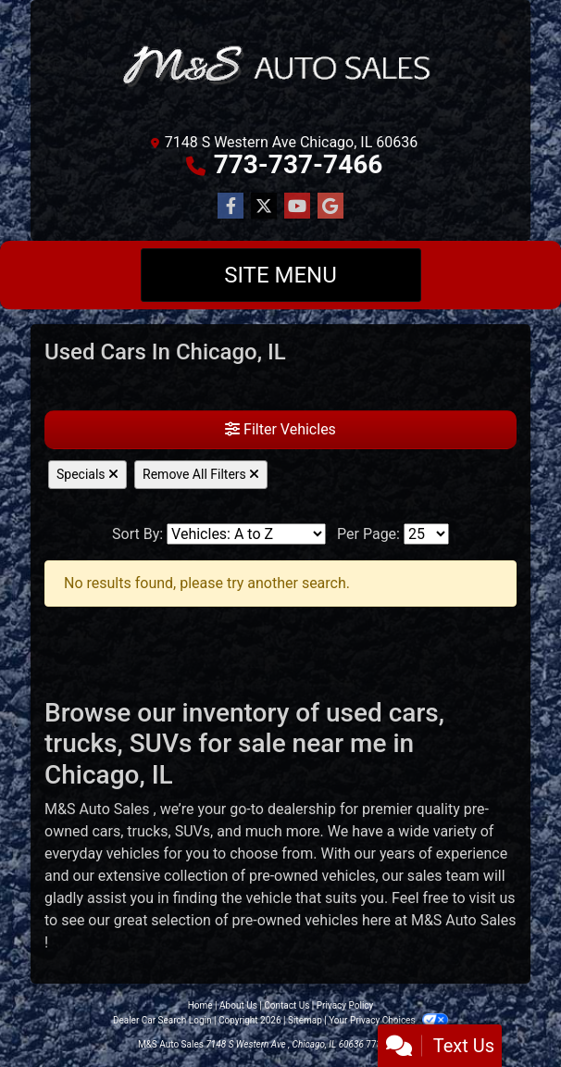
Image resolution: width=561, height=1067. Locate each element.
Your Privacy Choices (388, 1020)
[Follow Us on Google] (330, 206)
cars (106, 831)
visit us (492, 898)
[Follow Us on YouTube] (297, 206)
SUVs (192, 831)
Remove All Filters (201, 474)
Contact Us (286, 1005)
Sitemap (305, 1020)
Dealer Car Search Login (162, 1020)
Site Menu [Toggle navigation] (280, 275)
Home (200, 1005)
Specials (87, 474)
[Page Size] (426, 534)
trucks (147, 831)
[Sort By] (246, 534)
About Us (238, 1005)
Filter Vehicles (280, 429)
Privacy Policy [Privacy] (345, 1005)
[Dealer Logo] (280, 69)
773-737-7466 (298, 164)
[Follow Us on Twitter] (264, 206)
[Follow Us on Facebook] (230, 206)
